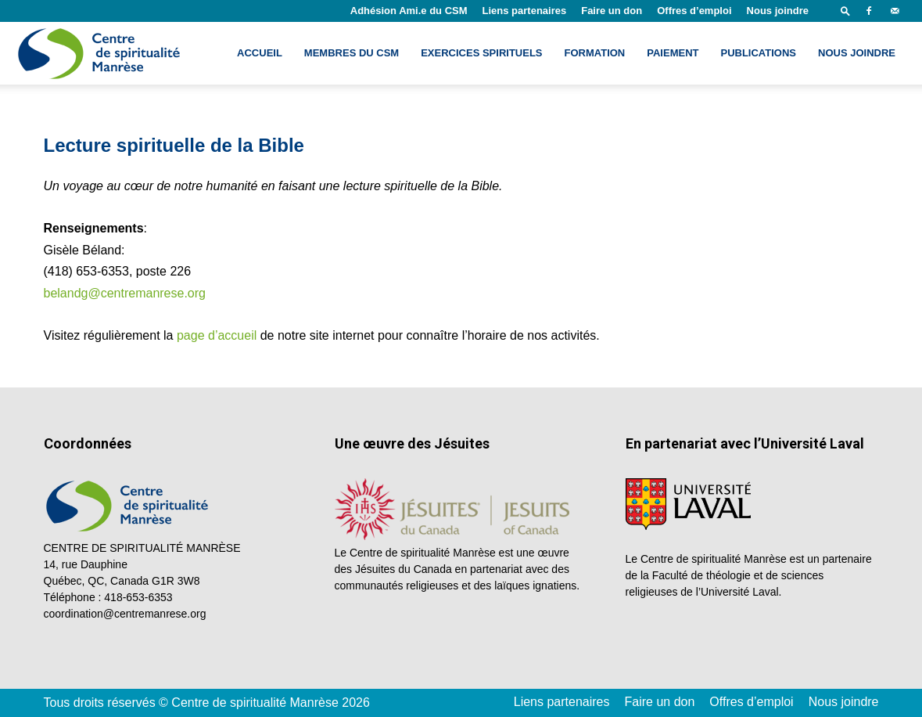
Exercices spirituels (481, 53)
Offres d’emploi (694, 10)
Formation (595, 53)
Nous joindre (778, 10)
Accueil (259, 53)
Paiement (672, 53)
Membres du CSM (351, 53)
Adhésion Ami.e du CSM (409, 10)
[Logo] (101, 53)
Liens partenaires (525, 10)
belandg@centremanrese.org (125, 293)
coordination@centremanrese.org (125, 613)
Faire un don (611, 10)
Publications (758, 53)
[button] (845, 10)
